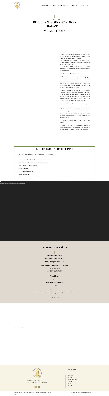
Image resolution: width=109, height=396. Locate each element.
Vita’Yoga (45, 5)
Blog (77, 5)
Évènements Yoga (63, 5)
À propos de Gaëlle (53, 297)
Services (52, 5)
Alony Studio (92, 392)
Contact (83, 5)
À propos (72, 5)
